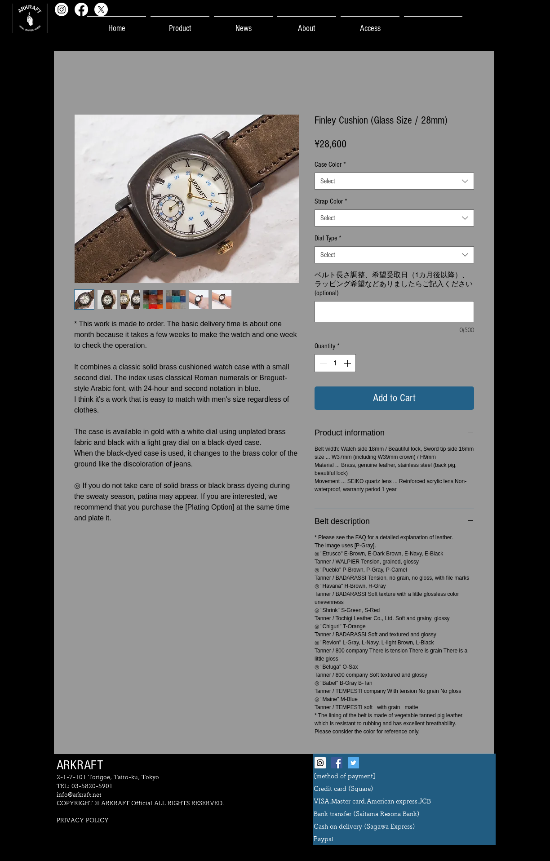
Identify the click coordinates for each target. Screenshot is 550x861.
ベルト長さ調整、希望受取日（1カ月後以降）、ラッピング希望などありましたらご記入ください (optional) (394, 284)
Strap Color (331, 201)
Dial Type (328, 238)
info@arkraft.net (79, 795)
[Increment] (348, 363)
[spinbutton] (335, 363)
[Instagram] (61, 9)
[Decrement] (322, 363)
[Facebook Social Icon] (336, 762)
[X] (101, 9)
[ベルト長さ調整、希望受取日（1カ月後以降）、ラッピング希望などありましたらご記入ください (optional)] (394, 311)
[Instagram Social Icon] (320, 762)
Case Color (330, 164)
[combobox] (394, 181)
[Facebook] (81, 9)
